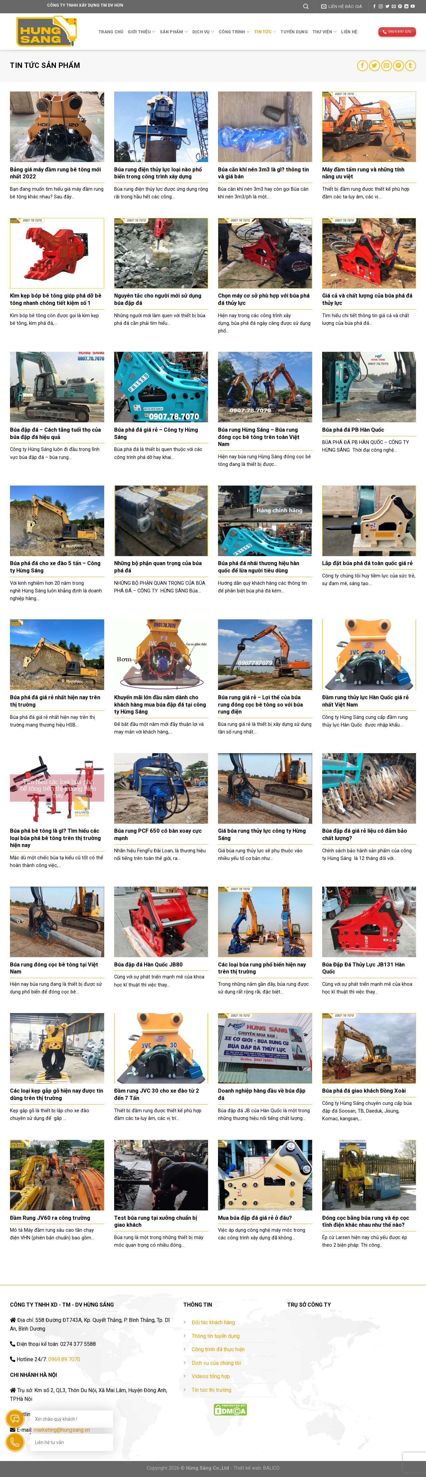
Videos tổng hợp (211, 1376)
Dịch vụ (203, 32)
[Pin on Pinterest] (398, 65)
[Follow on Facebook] (374, 6)
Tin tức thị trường (211, 1390)
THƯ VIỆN (325, 32)
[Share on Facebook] (362, 65)
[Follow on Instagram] (381, 6)
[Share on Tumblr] (410, 65)
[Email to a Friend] (386, 65)
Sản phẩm (174, 32)
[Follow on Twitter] (387, 6)
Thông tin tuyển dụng (216, 1336)
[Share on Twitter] (374, 65)
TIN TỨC (265, 32)
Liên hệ (349, 31)
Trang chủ (111, 31)
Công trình (234, 32)
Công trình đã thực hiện (218, 1349)
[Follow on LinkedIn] (406, 6)
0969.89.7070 (64, 1359)
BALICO (271, 1468)
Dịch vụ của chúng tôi (216, 1363)
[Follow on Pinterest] (400, 6)
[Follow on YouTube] (413, 6)
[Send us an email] (394, 6)
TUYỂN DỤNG (294, 31)
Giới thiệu (141, 32)
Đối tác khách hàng (213, 1322)
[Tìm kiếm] (306, 6)
